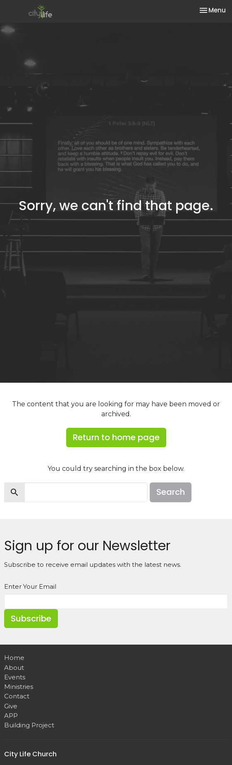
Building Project (29, 725)
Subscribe (31, 618)
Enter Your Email (30, 586)
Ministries (18, 687)
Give (10, 706)
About (14, 667)
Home (14, 658)
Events (14, 677)
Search (170, 492)
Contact (16, 696)
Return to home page (116, 437)
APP (11, 715)
